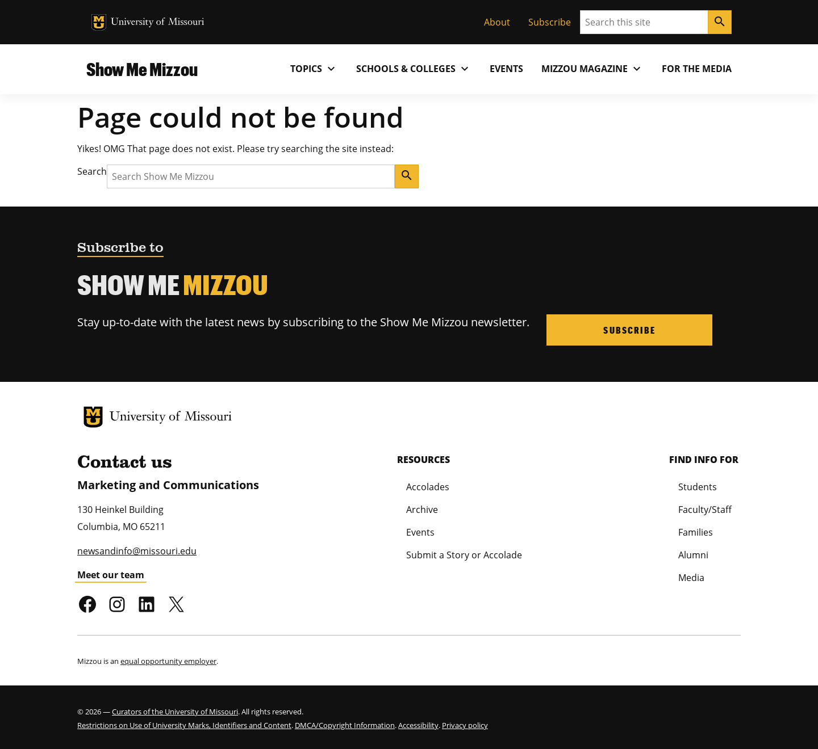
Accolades (427, 485)
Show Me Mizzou (142, 68)
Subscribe (549, 22)
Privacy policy (465, 724)
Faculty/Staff (705, 508)
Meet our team (110, 574)
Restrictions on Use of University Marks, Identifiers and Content (184, 724)
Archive (422, 508)
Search (92, 171)
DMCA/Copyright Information (345, 724)
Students (697, 485)
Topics (314, 68)
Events (506, 68)
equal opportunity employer (168, 660)
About (497, 22)
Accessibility (418, 724)
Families (695, 531)
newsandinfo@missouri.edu (137, 550)
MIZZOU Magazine (592, 68)
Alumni (693, 554)
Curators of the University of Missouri (175, 711)
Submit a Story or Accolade (464, 554)
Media (691, 576)
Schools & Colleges (413, 68)
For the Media (697, 68)
